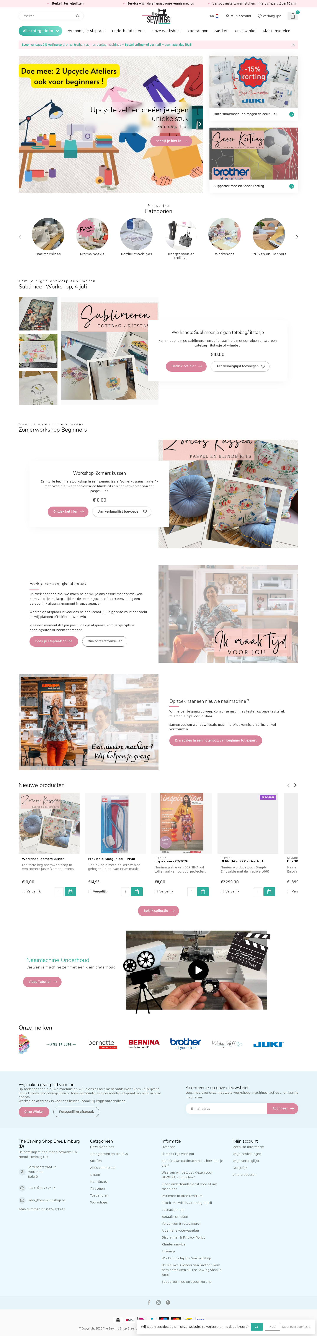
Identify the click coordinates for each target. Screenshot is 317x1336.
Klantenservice (276, 31)
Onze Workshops (166, 31)
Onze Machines (102, 1147)
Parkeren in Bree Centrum (182, 1196)
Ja (256, 1327)
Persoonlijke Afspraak (86, 31)
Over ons (168, 1147)
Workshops (99, 1202)
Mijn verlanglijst (246, 1161)
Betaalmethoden (175, 1217)
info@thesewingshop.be (47, 1200)
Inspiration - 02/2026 (171, 861)
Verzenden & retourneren (181, 1224)
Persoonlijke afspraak (76, 1112)
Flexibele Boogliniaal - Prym (111, 859)
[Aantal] (59, 891)
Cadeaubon (198, 31)
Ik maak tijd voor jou (178, 1154)
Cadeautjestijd (173, 1210)
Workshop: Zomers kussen (43, 859)
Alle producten (244, 1175)
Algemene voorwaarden (180, 1230)
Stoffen (96, 1161)
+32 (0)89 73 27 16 (41, 1188)
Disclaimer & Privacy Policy (183, 1237)
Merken (222, 31)
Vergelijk (34, 891)
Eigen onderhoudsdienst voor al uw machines (189, 1186)
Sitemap (168, 1251)
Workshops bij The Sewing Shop (186, 1258)
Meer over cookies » (296, 1326)
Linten (95, 1175)
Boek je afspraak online (53, 641)
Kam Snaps (99, 1182)
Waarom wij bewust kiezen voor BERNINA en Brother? (187, 1175)
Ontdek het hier (187, 366)
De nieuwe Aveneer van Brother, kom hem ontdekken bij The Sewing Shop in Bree (192, 1270)
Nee (272, 1327)
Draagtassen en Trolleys (109, 1154)
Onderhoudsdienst (129, 31)
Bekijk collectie (159, 911)
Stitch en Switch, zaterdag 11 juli (187, 1203)
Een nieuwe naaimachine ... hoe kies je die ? (192, 1163)
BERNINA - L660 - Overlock (242, 861)
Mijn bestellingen (247, 1154)
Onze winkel (246, 31)
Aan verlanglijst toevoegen (240, 366)
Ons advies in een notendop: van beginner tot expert (216, 740)
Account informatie (248, 1147)
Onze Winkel (34, 1112)
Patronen (97, 1188)
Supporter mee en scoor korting (186, 1282)
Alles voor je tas (103, 1168)
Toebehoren (99, 1195)
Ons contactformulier (105, 641)
